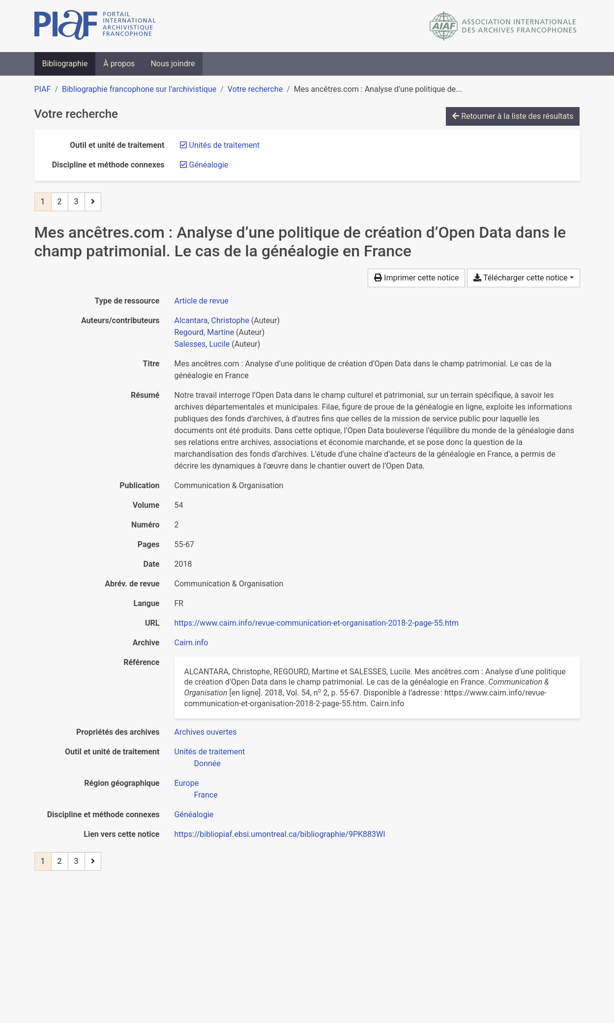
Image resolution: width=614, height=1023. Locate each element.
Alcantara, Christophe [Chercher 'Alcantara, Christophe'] (212, 320)
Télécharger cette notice (520, 277)
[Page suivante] (93, 202)
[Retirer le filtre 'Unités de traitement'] (224, 145)
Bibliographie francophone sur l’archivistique (139, 89)
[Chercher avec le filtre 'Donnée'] (207, 763)
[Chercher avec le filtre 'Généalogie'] (194, 814)
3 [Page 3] (76, 201)
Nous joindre (172, 63)
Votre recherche (255, 89)
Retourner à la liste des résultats (512, 116)
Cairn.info (191, 642)
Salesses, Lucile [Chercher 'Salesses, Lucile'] (202, 344)
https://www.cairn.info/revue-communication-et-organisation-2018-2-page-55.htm (317, 623)
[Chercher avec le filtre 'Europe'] (187, 783)
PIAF (42, 89)
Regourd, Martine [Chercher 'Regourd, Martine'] (204, 332)
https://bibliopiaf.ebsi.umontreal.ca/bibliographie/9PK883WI (280, 834)
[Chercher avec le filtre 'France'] (206, 795)
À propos (119, 63)
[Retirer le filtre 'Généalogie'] (209, 164)
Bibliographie (65, 63)
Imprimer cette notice (416, 277)
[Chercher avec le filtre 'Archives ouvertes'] (206, 732)
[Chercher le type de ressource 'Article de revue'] (202, 300)
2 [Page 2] (60, 201)
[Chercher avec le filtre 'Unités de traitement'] (210, 751)
